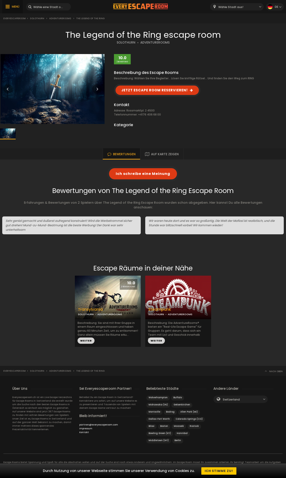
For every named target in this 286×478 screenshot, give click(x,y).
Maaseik (179, 426)
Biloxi (151, 426)
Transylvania (90, 309)
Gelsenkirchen (182, 404)
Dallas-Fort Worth (159, 419)
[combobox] (237, 6)
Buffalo (177, 397)
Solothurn (37, 18)
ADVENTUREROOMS (155, 42)
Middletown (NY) (159, 440)
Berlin (178, 440)
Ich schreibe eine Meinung (143, 173)
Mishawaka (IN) (158, 404)
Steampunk (159, 309)
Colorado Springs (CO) (189, 419)
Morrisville (154, 411)
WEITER (86, 340)
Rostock (194, 426)
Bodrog (170, 411)
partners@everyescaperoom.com (98, 424)
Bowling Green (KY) (160, 433)
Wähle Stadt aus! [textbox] (230, 7)
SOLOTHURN (126, 42)
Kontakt (84, 432)
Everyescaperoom (14, 18)
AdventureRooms (60, 18)
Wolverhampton (158, 397)
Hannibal (182, 433)
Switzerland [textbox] (231, 399)
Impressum (85, 428)
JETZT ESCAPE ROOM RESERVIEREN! (154, 90)
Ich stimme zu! (219, 471)
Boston (164, 426)
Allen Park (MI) (189, 411)
